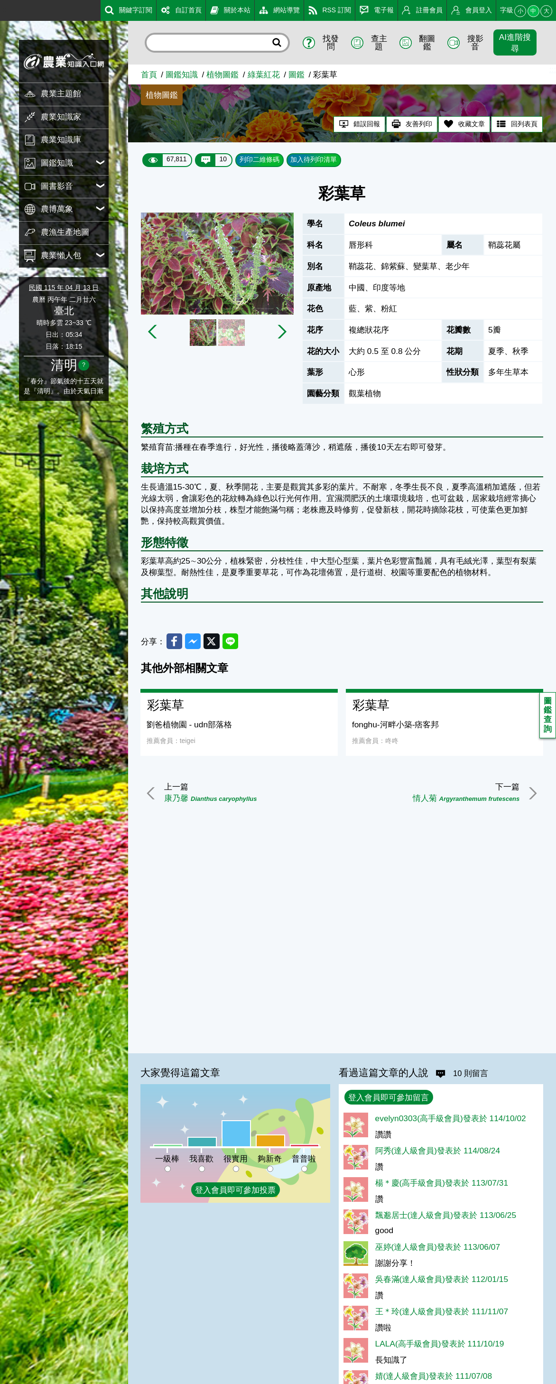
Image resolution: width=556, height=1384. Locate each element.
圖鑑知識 (182, 74)
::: (3, 9)
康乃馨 (211, 798)
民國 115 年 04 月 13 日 (64, 287)
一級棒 (167, 1158)
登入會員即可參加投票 (235, 1190)
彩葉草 (165, 705)
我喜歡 (201, 1158)
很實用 (235, 1158)
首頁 (149, 74)
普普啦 (304, 1158)
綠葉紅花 (264, 74)
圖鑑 (296, 74)
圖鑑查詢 (548, 715)
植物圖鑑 (222, 74)
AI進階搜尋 (515, 42)
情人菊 (465, 798)
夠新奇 (270, 1158)
